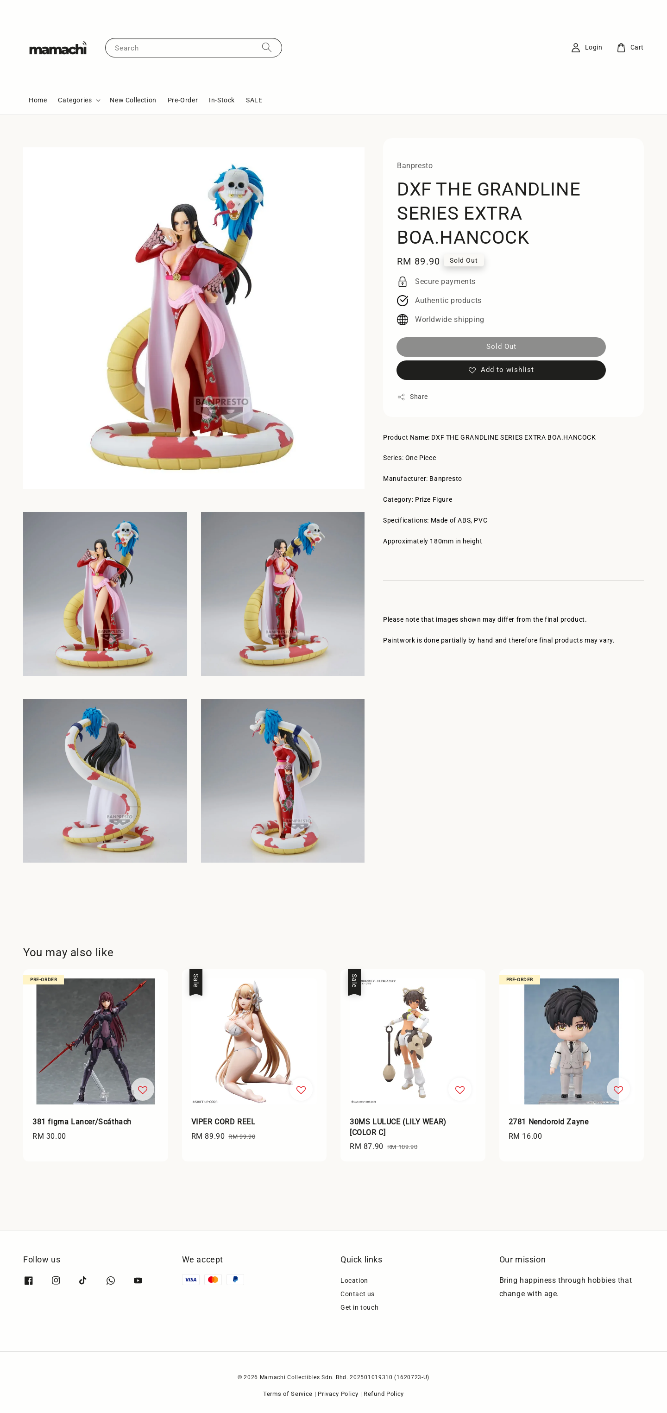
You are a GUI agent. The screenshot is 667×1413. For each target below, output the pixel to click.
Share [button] (412, 397)
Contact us (357, 1294)
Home (38, 100)
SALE (254, 100)
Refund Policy (384, 1393)
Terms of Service (288, 1393)
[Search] (267, 47)
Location (354, 1280)
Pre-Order (183, 100)
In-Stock (222, 100)
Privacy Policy (338, 1393)
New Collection (133, 100)
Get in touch (359, 1307)
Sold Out (501, 346)
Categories (75, 100)
